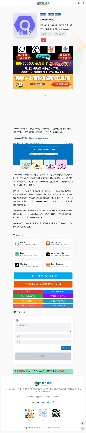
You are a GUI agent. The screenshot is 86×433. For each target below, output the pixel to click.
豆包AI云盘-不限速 (58, 291)
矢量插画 (58, 14)
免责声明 (39, 397)
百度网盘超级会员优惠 (58, 296)
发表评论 (66, 348)
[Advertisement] (43, 108)
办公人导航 (42, 428)
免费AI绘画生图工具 (28, 301)
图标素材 (51, 14)
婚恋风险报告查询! (58, 305)
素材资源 (43, 14)
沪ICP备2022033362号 (54, 428)
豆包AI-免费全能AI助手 (43, 276)
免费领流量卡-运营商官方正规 (43, 284)
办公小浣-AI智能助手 (28, 305)
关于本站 (56, 397)
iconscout (64, 29)
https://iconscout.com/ (38, 138)
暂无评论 (21, 312)
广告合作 (47, 397)
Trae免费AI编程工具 (28, 296)
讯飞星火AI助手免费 (58, 301)
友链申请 (30, 397)
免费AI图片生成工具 (28, 291)
